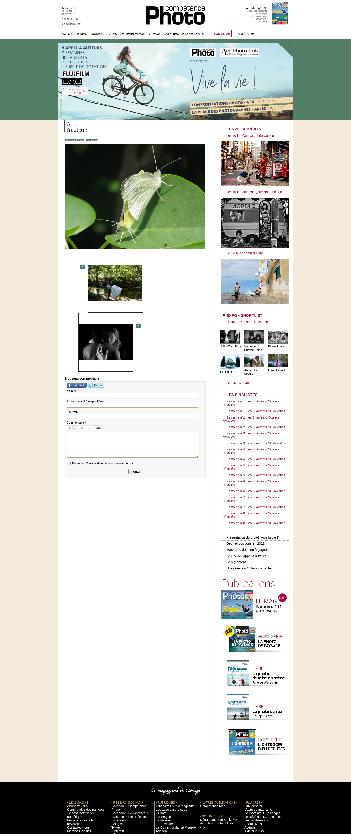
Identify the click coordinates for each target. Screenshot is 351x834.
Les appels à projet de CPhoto (172, 731)
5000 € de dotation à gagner (244, 477)
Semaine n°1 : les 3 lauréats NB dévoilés (249, 395)
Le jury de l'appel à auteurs (243, 482)
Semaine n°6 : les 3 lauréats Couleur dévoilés (252, 433)
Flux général (251, 728)
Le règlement (234, 486)
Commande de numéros (257, 782)
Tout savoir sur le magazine (170, 728)
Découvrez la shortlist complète (243, 317)
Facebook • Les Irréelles (124, 735)
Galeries (171, 33)
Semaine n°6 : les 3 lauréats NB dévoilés (249, 438)
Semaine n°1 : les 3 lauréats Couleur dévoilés (252, 391)
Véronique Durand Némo (252, 342)
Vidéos (154, 33)
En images (161, 735)
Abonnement (251, 785)
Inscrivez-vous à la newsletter (82, 738)
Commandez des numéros (81, 731)
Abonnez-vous (74, 728)
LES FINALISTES (250, 385)
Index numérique (258, 16)
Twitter (69, 10)
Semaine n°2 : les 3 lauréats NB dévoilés (249, 404)
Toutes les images (235, 373)
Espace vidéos (163, 755)
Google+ (116, 741)
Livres (111, 33)
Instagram (71, 13)
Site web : (73, 321)
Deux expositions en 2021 (243, 472)
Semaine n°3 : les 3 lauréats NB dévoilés (249, 412)
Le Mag (81, 33)
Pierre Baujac (276, 340)
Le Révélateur (132, 33)
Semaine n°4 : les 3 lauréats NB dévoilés (249, 421)
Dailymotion (117, 758)
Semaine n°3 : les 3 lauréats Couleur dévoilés (252, 408)
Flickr (114, 751)
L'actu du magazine (254, 731)
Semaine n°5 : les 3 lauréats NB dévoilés (249, 429)
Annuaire (246, 33)
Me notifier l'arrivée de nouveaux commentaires (102, 372)
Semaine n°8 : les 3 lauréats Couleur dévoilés (252, 450)
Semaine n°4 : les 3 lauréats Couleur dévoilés (252, 416)
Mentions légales (76, 745)
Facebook (71, 8)
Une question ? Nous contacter (246, 491)
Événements (193, 33)
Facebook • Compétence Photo (128, 728)
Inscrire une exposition (256, 761)
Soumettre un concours (256, 768)
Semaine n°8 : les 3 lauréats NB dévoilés (249, 455)
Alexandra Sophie (254, 363)
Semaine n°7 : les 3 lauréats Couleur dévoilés (252, 442)
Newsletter (261, 18)
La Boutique (261, 13)
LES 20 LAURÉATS (253, 129)
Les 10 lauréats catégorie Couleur (245, 135)
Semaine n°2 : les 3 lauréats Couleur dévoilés (252, 399)
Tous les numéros (257, 10)
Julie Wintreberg (230, 340)
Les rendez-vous (253, 741)
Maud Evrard (276, 363)
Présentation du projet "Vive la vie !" (249, 467)
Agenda (160, 748)
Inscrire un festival (254, 765)
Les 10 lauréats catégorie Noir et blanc (247, 190)
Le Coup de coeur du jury (240, 249)
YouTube (116, 755)
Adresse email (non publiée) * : (86, 310)
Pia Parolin (226, 365)
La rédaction (251, 788)
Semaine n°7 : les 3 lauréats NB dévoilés (249, 446)
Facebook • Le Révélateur (125, 731)
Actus (67, 33)
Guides (96, 33)
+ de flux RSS (251, 751)
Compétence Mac (209, 728)
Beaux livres (250, 745)
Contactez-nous (75, 741)
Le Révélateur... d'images (257, 735)
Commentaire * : (77, 331)
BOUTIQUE (221, 33)
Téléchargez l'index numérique (83, 735)
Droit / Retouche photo (256, 792)
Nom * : (71, 300)
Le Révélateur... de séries (258, 738)
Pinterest (116, 748)
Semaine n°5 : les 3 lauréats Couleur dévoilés (252, 425)
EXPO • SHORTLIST (254, 311)
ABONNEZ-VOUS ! (256, 8)
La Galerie (161, 738)
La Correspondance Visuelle (171, 745)
